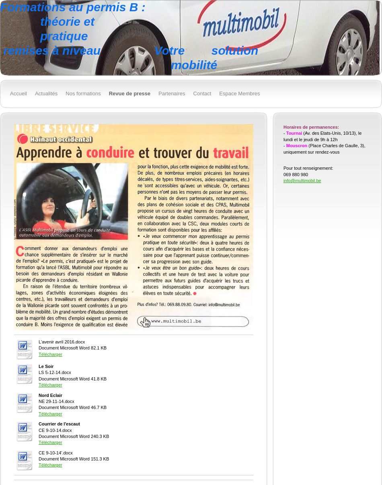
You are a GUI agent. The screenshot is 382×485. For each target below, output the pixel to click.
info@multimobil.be (302, 180)
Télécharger (50, 354)
